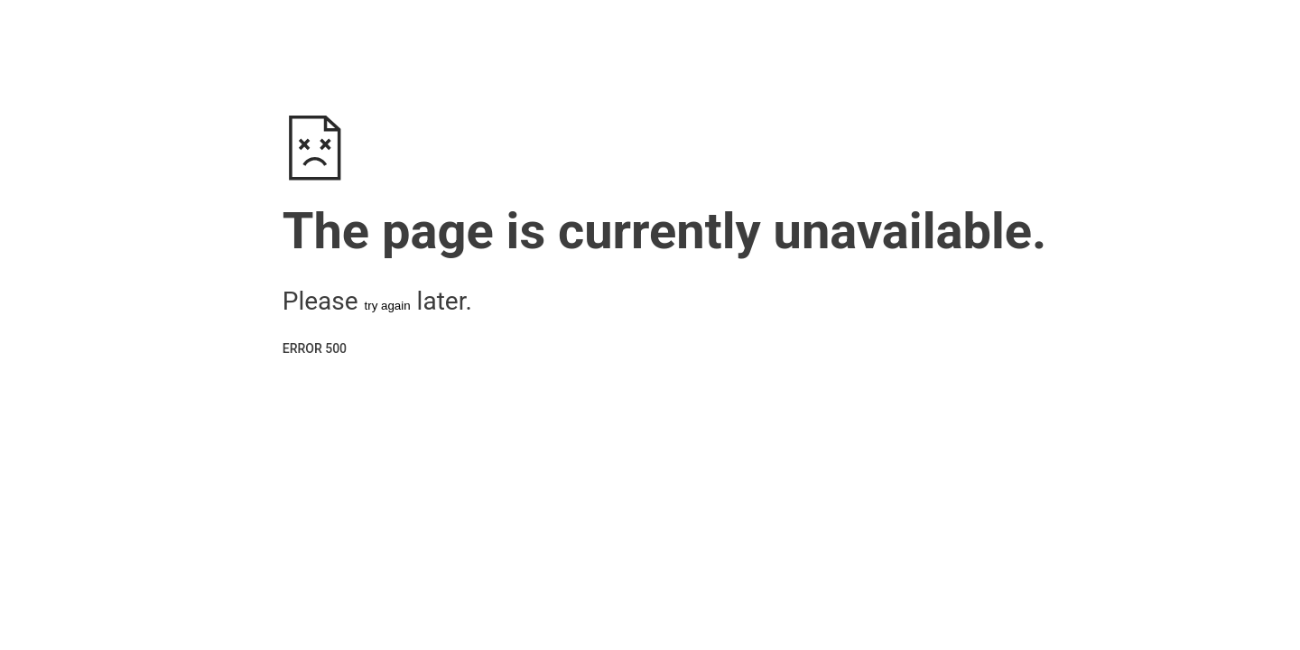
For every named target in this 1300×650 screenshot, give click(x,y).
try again (388, 305)
